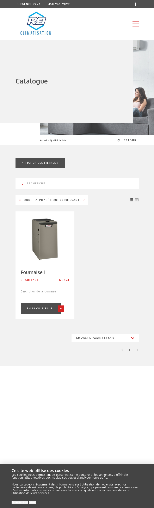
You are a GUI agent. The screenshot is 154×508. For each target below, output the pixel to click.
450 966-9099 (59, 4)
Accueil (44, 140)
